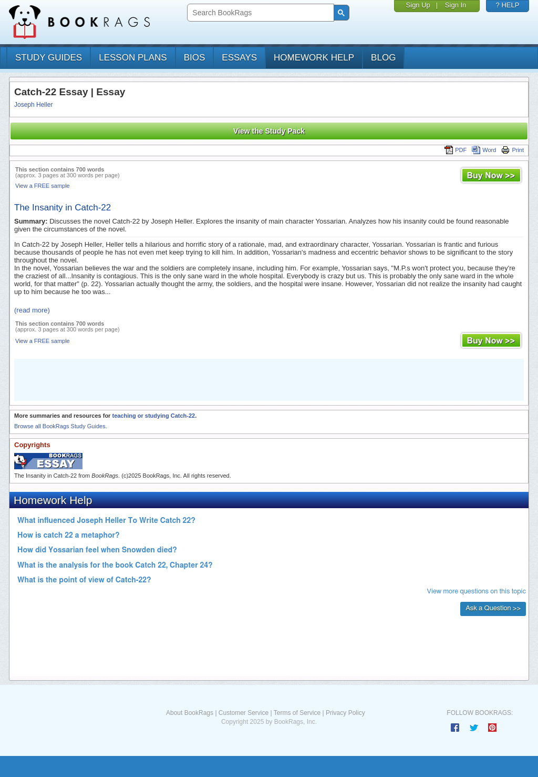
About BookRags (189, 713)
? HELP (508, 5)
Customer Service (243, 713)
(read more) (32, 310)
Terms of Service (297, 713)
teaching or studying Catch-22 (153, 415)
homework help (314, 58)
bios (194, 58)
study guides (48, 58)
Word (484, 150)
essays (239, 58)
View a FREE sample (42, 186)
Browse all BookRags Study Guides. (60, 426)
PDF (455, 150)
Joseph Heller (33, 104)
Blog (383, 58)
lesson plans (133, 58)
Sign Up (418, 5)
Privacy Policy (345, 713)
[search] (259, 13)
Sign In (455, 5)
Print (512, 150)
